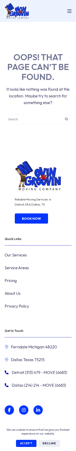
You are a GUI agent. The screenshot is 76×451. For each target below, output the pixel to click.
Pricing (11, 280)
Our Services (16, 254)
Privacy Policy (17, 306)
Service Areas (17, 267)
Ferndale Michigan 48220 (34, 346)
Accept (26, 443)
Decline (49, 443)
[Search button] (66, 119)
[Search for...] (33, 119)
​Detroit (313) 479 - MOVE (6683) (39, 372)
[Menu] (69, 11)
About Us (12, 293)
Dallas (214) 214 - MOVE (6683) (39, 385)
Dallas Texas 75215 (28, 359)
